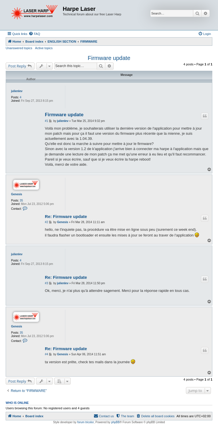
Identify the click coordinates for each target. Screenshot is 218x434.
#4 (46, 354)
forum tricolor (85, 422)
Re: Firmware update (66, 216)
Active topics (44, 48)
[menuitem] (34, 33)
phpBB (115, 422)
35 (21, 200)
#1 (46, 120)
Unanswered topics (19, 48)
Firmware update (109, 58)
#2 (46, 222)
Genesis (16, 194)
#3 (46, 283)
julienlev (16, 91)
